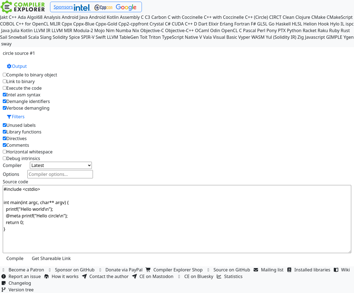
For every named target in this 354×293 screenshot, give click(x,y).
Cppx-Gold (106, 24)
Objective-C (152, 30)
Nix (135, 30)
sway (6, 44)
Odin (215, 30)
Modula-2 (83, 30)
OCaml (202, 30)
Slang (46, 37)
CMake (318, 17)
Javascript (315, 37)
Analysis (52, 17)
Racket (309, 30)
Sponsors (63, 7)
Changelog (16, 283)
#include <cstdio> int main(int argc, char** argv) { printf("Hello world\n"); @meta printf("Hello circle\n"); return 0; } (177, 219)
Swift (101, 37)
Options (11, 174)
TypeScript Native (180, 37)
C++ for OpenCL (32, 24)
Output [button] (16, 66)
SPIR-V (88, 37)
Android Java (75, 17)
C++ (13, 17)
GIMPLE (334, 37)
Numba (123, 30)
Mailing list (269, 270)
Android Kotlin (104, 17)
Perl (261, 30)
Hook (323, 24)
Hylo (335, 24)
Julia (15, 30)
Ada (22, 17)
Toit (143, 37)
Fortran (242, 24)
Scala (33, 37)
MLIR (55, 24)
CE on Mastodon (153, 276)
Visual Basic (225, 37)
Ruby (334, 30)
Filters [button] (15, 117)
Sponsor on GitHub (71, 270)
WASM (258, 37)
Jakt (4, 17)
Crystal (157, 24)
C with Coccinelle (185, 17)
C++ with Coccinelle (224, 17)
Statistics (230, 276)
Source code (15, 182)
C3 (147, 17)
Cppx (67, 24)
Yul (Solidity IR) (281, 37)
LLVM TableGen (123, 37)
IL (343, 24)
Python (294, 30)
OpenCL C (231, 30)
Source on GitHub (229, 270)
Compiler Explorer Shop (175, 270)
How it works (62, 276)
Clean (288, 17)
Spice (74, 37)
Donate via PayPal (121, 270)
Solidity (60, 37)
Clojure (302, 17)
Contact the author (106, 276)
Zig (301, 37)
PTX (282, 30)
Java (5, 30)
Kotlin (26, 30)
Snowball (17, 37)
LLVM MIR (61, 30)
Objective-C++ (179, 30)
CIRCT (275, 17)
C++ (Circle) (256, 17)
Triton (155, 37)
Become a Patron (23, 270)
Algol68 (35, 17)
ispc (350, 24)
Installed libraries (309, 270)
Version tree (18, 290)
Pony (271, 30)
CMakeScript (340, 17)
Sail (3, 37)
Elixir (213, 24)
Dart (202, 24)
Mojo (99, 30)
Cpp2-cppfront (133, 24)
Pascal (249, 30)
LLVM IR (42, 30)
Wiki (342, 270)
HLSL (297, 24)
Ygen (348, 37)
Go (271, 24)
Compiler (12, 165)
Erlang (226, 24)
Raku (323, 30)
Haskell (283, 24)
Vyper (244, 37)
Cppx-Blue (84, 24)
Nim (110, 30)
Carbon (158, 17)
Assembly (130, 17)
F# (253, 24)
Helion (310, 24)
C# (167, 24)
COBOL (7, 24)
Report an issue (21, 276)
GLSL (262, 24)
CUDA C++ (182, 24)
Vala (207, 37)
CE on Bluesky (195, 276)
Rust (345, 30)
